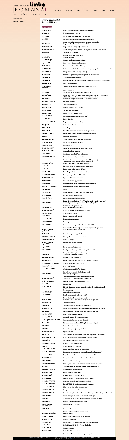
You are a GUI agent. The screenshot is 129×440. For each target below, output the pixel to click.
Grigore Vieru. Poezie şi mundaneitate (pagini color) (78, 161)
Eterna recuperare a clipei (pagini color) (74, 207)
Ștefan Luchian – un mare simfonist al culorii (76, 340)
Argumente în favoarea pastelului (72, 242)
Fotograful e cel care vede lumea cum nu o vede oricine (79, 390)
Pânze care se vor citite (69, 419)
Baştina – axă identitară (70, 83)
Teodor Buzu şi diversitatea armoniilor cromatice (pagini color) (81, 42)
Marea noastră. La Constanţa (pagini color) (75, 116)
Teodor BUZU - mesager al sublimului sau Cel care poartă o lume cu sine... (84, 308)
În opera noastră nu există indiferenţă (74, 66)
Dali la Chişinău (67, 145)
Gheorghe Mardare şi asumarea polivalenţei (75, 237)
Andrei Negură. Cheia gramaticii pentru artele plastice (78, 30)
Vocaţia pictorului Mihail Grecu (72, 372)
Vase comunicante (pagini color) (72, 206)
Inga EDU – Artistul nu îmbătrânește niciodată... (77, 381)
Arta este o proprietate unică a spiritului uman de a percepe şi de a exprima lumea (86, 80)
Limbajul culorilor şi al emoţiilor (72, 113)
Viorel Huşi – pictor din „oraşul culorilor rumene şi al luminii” (81, 260)
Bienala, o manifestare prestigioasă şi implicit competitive (79, 250)
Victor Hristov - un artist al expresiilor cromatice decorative (80, 422)
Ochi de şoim (67, 284)
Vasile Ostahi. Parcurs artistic (71, 431)
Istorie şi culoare (72, 257)
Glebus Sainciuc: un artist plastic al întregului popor (78, 92)
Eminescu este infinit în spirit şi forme (74, 169)
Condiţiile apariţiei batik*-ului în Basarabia (75, 154)
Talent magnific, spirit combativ (72, 369)
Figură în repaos (67, 413)
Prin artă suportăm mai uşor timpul (73, 375)
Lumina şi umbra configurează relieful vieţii (75, 157)
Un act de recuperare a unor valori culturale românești (79, 396)
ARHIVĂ (78, 10)
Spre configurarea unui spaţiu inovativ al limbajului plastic (80, 203)
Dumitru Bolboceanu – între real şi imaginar (76, 163)
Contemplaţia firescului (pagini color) (74, 198)
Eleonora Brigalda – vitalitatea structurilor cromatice (78, 378)
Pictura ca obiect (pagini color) (72, 247)
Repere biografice (68, 119)
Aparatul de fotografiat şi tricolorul (73, 178)
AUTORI (94, 10)
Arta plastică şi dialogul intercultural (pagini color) (77, 253)
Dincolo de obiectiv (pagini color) (72, 181)
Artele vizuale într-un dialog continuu (74, 361)
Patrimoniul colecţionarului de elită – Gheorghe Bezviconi (80, 99)
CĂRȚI (86, 10)
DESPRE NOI (69, 10)
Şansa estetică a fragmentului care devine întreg (77, 278)
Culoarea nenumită (68, 428)
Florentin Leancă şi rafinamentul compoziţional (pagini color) (81, 300)
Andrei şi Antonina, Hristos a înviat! (73, 263)
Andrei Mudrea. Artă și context (72, 346)
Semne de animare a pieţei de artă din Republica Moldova (79, 225)
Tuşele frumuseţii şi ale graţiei (71, 404)
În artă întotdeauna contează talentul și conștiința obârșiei (80, 337)
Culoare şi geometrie (69, 302)
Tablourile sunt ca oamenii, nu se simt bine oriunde (78, 192)
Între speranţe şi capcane (70, 274)
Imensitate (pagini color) (70, 136)
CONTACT (112, 10)
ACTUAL (103, 10)
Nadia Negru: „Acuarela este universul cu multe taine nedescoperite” (82, 364)
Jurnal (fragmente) (68, 128)
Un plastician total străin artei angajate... (75, 122)
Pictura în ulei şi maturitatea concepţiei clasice (76, 416)
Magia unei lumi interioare (71, 219)
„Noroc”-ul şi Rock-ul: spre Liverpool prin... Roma (77, 148)
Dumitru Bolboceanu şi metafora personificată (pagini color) (80, 160)
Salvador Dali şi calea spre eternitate (73, 55)
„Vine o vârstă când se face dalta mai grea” (75, 387)
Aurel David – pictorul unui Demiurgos (74, 63)
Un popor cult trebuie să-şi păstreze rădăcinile (76, 44)
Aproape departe (68, 332)
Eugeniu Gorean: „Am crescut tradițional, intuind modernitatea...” (82, 352)
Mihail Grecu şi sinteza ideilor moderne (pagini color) (78, 131)
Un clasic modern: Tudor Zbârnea (73, 107)
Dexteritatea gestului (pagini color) (73, 234)
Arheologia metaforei (69, 101)
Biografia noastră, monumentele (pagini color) (76, 281)
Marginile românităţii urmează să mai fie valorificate (78, 39)
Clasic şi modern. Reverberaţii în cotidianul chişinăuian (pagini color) (83, 228)
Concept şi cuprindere (69, 222)
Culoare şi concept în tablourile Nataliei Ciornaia (77, 305)
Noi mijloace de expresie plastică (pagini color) (76, 272)
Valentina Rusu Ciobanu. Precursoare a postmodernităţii (79, 183)
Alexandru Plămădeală (69, 409)
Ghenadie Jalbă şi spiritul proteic (72, 195)
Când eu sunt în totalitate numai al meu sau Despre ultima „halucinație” (84, 334)
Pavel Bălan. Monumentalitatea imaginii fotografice (78, 434)
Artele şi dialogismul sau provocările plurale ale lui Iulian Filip (81, 75)
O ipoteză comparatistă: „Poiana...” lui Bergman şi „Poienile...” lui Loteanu (84, 50)
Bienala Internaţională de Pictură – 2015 (75, 295)
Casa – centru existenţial (70, 104)
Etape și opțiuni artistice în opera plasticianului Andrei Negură (81, 355)
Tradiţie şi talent (68, 290)
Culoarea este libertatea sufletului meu (74, 60)
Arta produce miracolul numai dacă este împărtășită (78, 358)
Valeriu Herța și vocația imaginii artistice (75, 329)
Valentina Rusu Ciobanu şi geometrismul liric (76, 186)
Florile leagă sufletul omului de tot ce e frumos (76, 172)
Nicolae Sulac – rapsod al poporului (73, 142)
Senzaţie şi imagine (68, 240)
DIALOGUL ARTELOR (47, 27)
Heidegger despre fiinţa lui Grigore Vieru (75, 175)
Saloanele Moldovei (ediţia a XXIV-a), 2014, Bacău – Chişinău (80, 323)
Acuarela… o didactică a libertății (72, 343)
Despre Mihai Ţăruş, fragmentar (72, 314)
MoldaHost (72, 439)
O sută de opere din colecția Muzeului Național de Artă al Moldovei (82, 399)
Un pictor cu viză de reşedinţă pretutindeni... (76, 47)
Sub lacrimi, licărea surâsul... (71, 110)
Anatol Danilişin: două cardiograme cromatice (76, 210)
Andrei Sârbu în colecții (70, 213)
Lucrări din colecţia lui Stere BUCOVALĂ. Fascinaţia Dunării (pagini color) (84, 201)
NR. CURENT (58, 10)
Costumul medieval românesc (71, 151)
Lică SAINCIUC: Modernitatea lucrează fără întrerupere (79, 384)
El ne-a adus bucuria (69, 266)
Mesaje (65, 189)
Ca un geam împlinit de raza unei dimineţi (75, 320)
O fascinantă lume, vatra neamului (73, 254)
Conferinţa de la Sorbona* (70, 52)
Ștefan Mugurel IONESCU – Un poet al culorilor (77, 425)
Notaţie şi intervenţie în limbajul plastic (74, 229)
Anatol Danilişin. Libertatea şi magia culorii (75, 412)
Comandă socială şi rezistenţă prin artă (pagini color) (78, 276)
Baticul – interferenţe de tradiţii (72, 216)
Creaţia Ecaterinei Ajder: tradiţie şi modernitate (77, 139)
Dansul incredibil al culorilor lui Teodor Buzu (76, 349)
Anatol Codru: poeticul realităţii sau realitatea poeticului (79, 133)
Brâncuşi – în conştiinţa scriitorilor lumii (75, 401)
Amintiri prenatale (68, 57)
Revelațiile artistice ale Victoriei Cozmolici (75, 317)
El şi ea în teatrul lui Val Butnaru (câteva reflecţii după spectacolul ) (87, 69)
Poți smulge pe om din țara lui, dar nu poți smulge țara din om (81, 311)
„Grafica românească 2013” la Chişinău (74, 269)
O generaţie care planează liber (72, 77)
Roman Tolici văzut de (69, 91)
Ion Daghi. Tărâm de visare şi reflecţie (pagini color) (78, 166)
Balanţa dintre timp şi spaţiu (71, 292)
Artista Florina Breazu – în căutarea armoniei (76, 326)
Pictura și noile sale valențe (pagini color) (75, 298)
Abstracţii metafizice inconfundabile (73, 125)
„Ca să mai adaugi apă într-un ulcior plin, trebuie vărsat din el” (81, 366)
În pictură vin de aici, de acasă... (72, 33)
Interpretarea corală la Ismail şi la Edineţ (75, 72)
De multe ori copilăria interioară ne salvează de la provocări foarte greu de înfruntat (87, 393)
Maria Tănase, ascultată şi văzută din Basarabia (76, 36)
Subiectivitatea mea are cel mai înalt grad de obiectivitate (79, 86)
